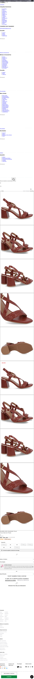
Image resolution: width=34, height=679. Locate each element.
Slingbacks (4, 18)
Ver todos (4, 24)
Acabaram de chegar (7, 134)
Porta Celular (5, 61)
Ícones (3, 34)
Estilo (3, 33)
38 (5, 28)
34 (1, 28)
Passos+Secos (5, 105)
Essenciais (4, 35)
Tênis (3, 9)
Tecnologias (2, 91)
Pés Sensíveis (5, 106)
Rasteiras (4, 22)
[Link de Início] (24, 191)
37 (4, 28)
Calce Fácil (4, 99)
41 (9, 28)
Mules (3, 19)
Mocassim (4, 20)
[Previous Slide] (1, 567)
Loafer (3, 17)
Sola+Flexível (5, 109)
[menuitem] (16, 28)
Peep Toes (4, 21)
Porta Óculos (5, 67)
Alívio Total (4, 95)
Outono (4, 132)
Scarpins (4, 10)
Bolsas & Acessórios (4, 52)
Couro (3, 100)
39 (7, 28)
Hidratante (4, 101)
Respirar (4, 108)
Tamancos (4, 11)
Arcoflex (4, 98)
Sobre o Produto (17, 559)
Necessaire (4, 65)
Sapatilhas (4, 14)
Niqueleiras (4, 60)
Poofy (3, 23)
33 (0, 28)
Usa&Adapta (5, 111)
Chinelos (4, 16)
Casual (3, 32)
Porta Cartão (5, 63)
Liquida (4, 160)
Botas (3, 12)
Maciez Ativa (5, 104)
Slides (3, 15)
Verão (3, 133)
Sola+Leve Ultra (5, 110)
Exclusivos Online (6, 158)
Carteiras (4, 59)
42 (10, 28)
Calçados (2, 4)
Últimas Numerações (7, 159)
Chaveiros (4, 64)
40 (8, 28)
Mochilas (4, 66)
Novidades (2, 128)
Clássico (4, 74)
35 (2, 28)
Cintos (3, 58)
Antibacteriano (5, 97)
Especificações (17, 574)
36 (3, 28)
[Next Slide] (33, 567)
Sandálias (4, 8)
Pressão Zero (5, 107)
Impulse (4, 102)
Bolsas (3, 56)
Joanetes (4, 103)
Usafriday (4, 161)
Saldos (1, 152)
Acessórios (4, 57)
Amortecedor (5, 96)
